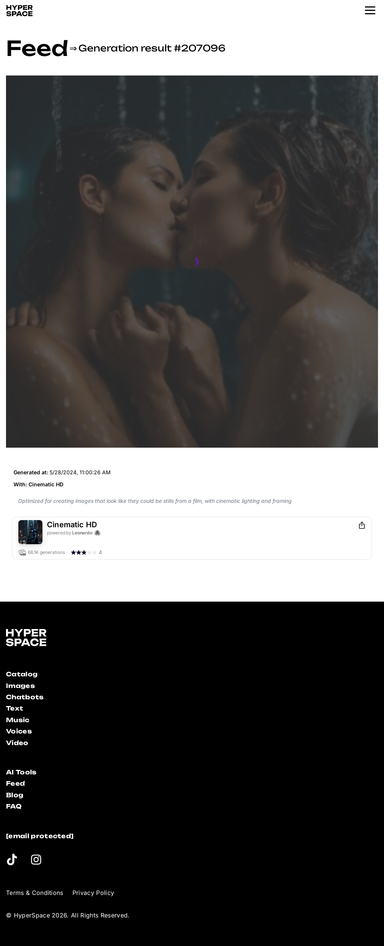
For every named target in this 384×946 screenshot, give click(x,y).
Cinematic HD (46, 484)
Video (17, 743)
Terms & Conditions (34, 892)
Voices (19, 731)
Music (18, 720)
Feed (37, 48)
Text (14, 708)
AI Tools (21, 772)
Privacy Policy (93, 892)
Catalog (22, 674)
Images (20, 686)
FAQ (13, 806)
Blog (14, 795)
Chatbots (25, 697)
